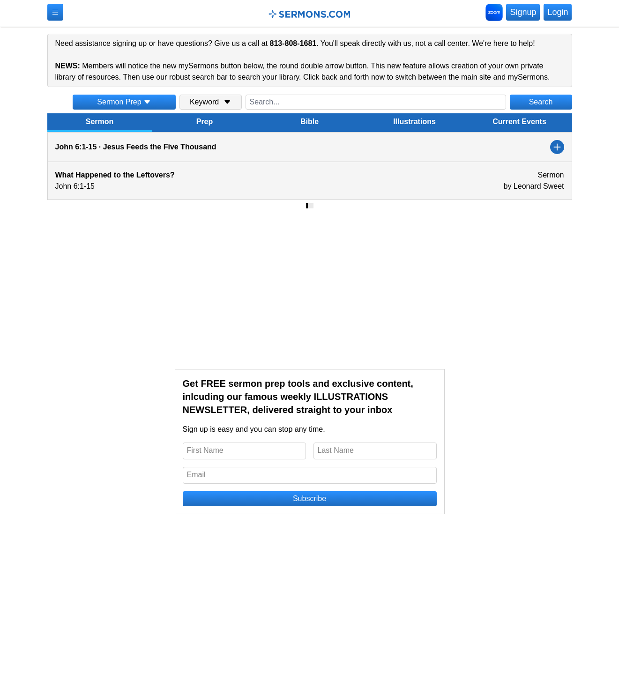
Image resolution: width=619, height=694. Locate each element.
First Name (205, 450)
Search (541, 102)
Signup (523, 12)
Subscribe (309, 498)
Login (557, 12)
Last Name (336, 450)
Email (196, 475)
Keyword (210, 102)
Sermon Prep (123, 102)
